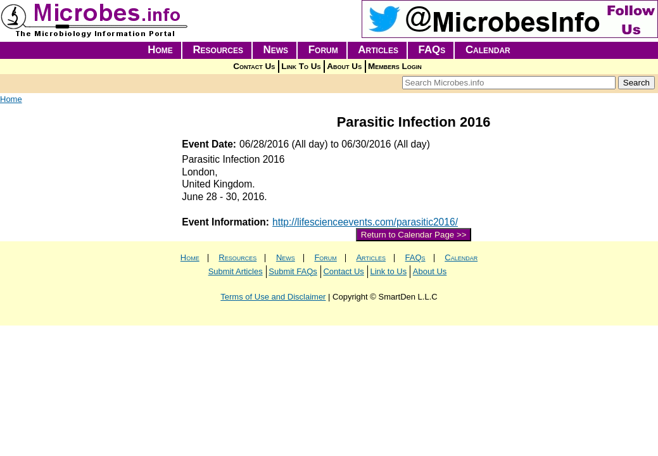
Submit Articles (235, 271)
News (276, 50)
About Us (344, 66)
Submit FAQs (293, 271)
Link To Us (300, 66)
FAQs (432, 50)
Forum (323, 50)
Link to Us (388, 271)
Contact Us (254, 66)
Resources (218, 50)
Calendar (487, 50)
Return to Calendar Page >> (414, 234)
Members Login (395, 66)
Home (160, 50)
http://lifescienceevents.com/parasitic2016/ (365, 222)
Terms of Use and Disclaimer (273, 296)
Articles (378, 50)
